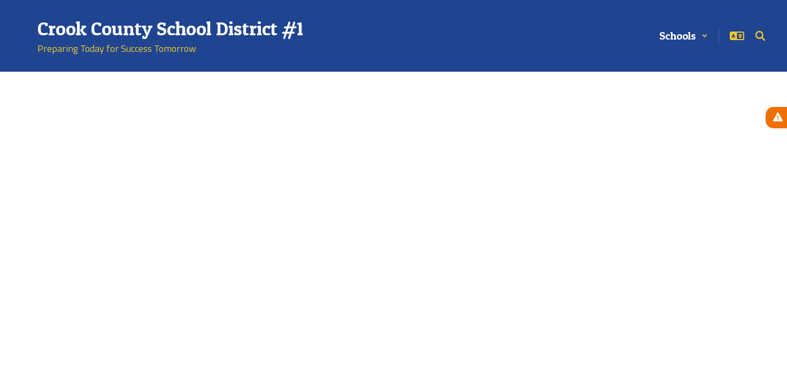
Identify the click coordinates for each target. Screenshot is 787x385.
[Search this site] (760, 35)
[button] (683, 35)
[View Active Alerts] (776, 117)
